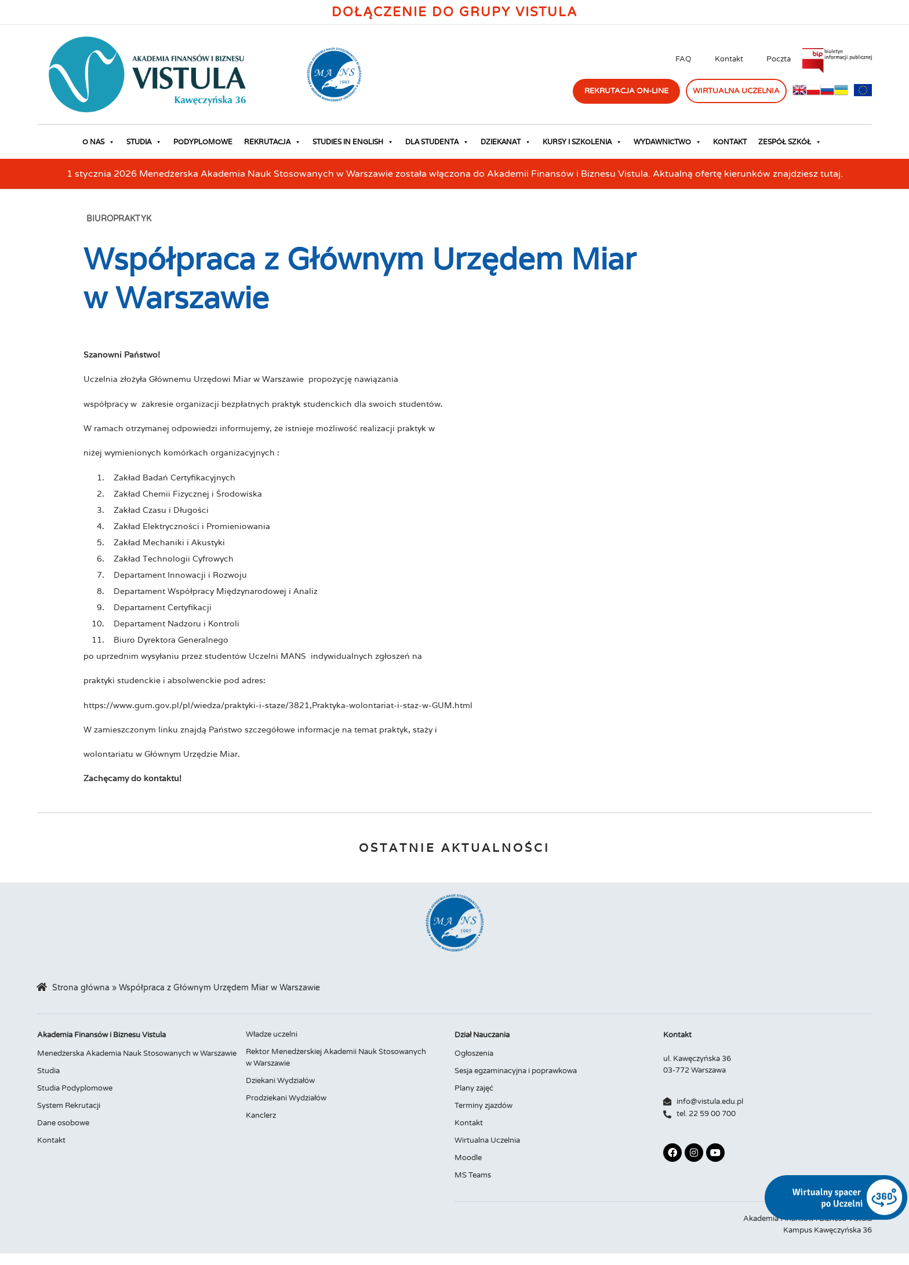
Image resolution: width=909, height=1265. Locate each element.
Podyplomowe (202, 141)
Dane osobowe (63, 1123)
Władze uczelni (271, 1034)
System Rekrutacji (68, 1105)
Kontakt (729, 59)
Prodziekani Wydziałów (286, 1098)
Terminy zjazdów (483, 1105)
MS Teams (472, 1175)
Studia (144, 142)
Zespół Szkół (789, 142)
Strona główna (81, 988)
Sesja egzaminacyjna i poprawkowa (515, 1071)
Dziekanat (506, 142)
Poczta (778, 59)
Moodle (468, 1157)
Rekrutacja (272, 142)
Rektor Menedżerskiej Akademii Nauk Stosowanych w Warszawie (336, 1057)
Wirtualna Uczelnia (487, 1140)
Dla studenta (437, 142)
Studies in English (353, 142)
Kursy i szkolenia (582, 142)
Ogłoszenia (473, 1053)
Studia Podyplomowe (74, 1088)
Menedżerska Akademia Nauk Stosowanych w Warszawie (137, 1053)
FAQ (683, 59)
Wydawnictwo (667, 142)
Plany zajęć (473, 1088)
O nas (98, 142)
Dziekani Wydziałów (280, 1080)
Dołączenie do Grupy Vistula (454, 12)
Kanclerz (261, 1115)
